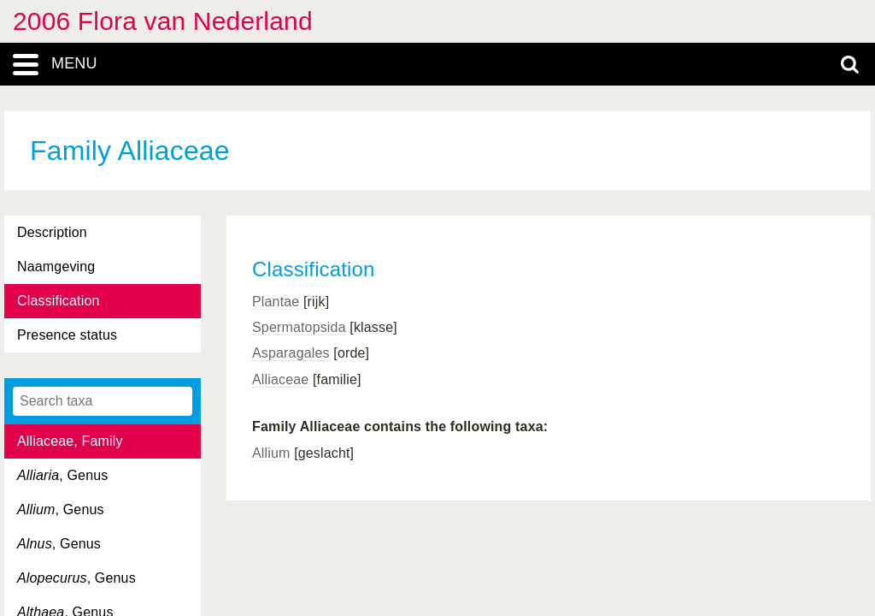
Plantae (275, 301)
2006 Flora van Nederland (163, 21)
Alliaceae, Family (70, 441)
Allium (271, 453)
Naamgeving (56, 266)
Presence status (67, 335)
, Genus (62, 475)
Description (52, 232)
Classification (58, 300)
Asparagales (291, 353)
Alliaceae (280, 379)
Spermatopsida (299, 327)
